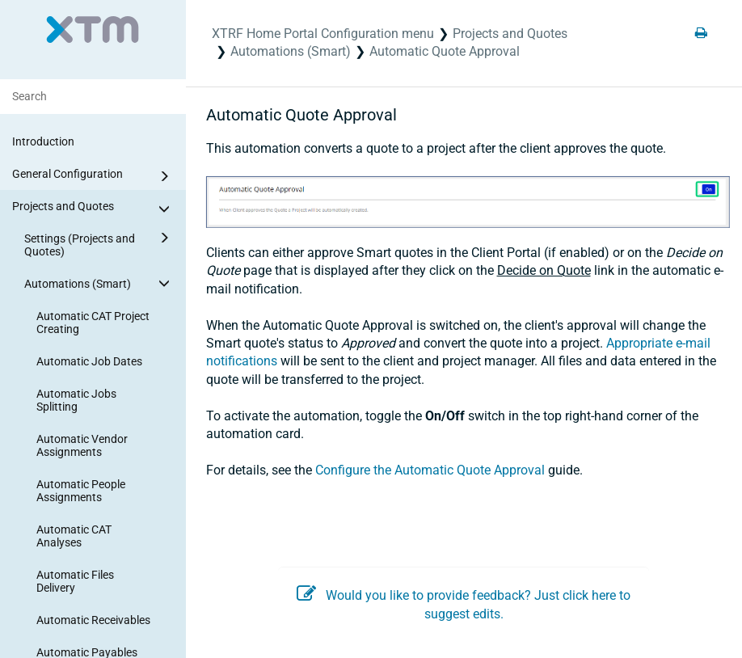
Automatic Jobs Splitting (76, 400)
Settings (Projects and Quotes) (99, 242)
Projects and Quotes (93, 208)
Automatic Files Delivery (75, 581)
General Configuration (93, 176)
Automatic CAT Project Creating (93, 322)
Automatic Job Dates (89, 361)
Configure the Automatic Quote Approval (430, 470)
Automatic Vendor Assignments (82, 445)
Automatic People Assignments (80, 491)
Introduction (43, 141)
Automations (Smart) (99, 282)
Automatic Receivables (93, 620)
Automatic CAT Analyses (74, 536)
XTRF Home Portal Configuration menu (323, 33)
